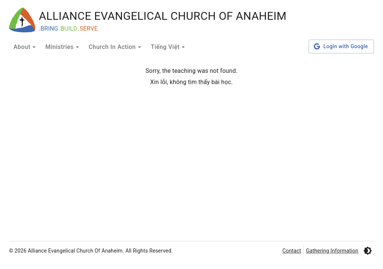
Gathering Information (332, 251)
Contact (291, 251)
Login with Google (341, 46)
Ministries (63, 47)
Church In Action (116, 47)
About (25, 47)
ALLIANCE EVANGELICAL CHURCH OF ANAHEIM (163, 15)
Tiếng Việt (169, 47)
